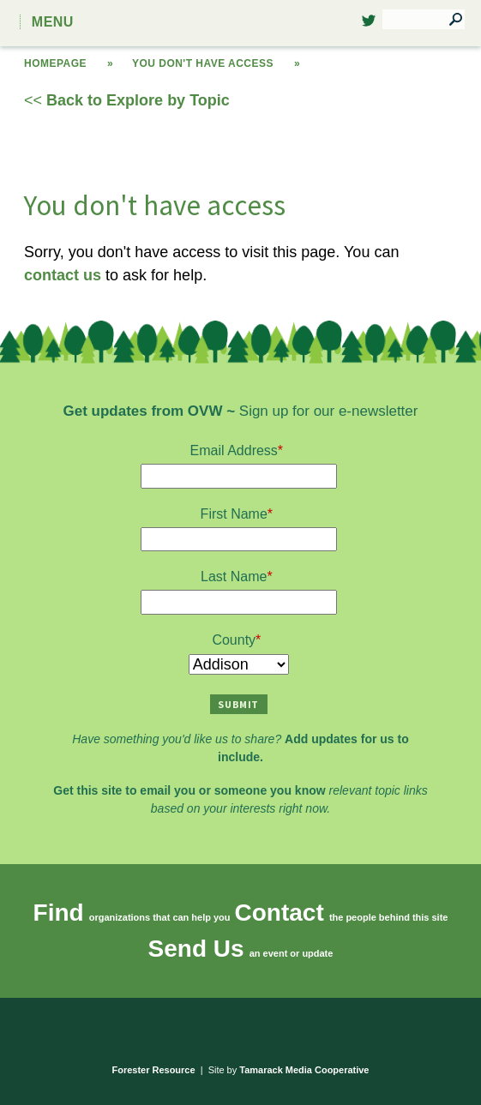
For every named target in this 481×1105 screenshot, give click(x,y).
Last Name (234, 576)
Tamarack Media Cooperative (304, 1070)
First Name (234, 514)
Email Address (234, 450)
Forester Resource (153, 1070)
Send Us (196, 948)
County (234, 640)
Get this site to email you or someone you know (189, 790)
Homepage (55, 63)
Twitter (369, 25)
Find (58, 912)
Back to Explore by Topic (138, 100)
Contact (279, 912)
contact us (62, 275)
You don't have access (203, 63)
